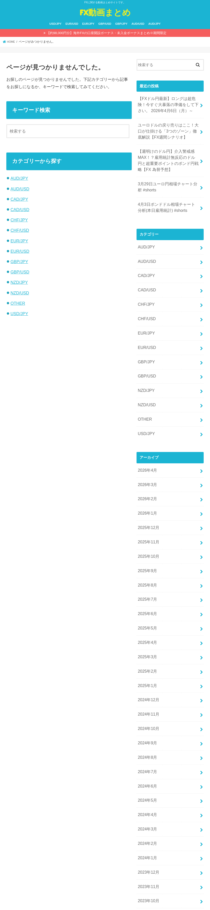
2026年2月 (147, 473)
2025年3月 (147, 620)
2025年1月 (147, 647)
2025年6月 (147, 580)
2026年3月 (147, 460)
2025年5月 (147, 594)
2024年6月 (147, 741)
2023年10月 (148, 847)
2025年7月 (147, 567)
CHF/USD (19, 230)
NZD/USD (19, 293)
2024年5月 (147, 754)
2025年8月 (147, 554)
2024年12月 (148, 661)
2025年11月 (148, 514)
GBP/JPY (121, 23)
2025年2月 (147, 634)
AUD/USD (137, 23)
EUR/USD (71, 23)
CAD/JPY (19, 199)
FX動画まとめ (105, 12)
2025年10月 (148, 527)
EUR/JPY (88, 23)
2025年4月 (147, 607)
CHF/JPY (19, 220)
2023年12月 (148, 821)
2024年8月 (147, 714)
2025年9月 (147, 540)
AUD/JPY (154, 23)
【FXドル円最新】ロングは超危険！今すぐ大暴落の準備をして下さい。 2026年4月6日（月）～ (168, 103)
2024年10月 (148, 687)
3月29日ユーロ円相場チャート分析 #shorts (167, 180)
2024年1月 (147, 807)
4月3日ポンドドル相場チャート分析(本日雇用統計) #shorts (168, 199)
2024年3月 (147, 781)
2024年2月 (147, 794)
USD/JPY (55, 23)
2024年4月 (147, 767)
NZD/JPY (19, 282)
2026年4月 (147, 447)
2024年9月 (147, 701)
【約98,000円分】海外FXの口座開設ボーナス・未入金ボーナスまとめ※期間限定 (106, 33)
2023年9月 (147, 861)
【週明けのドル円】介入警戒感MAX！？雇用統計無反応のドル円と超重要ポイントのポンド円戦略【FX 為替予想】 (168, 155)
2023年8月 (147, 874)
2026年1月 (147, 487)
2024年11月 (148, 674)
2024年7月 (147, 727)
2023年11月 (148, 834)
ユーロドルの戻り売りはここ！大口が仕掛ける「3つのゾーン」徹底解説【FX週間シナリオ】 (168, 128)
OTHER (17, 303)
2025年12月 (148, 500)
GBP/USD (104, 23)
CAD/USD (19, 209)
